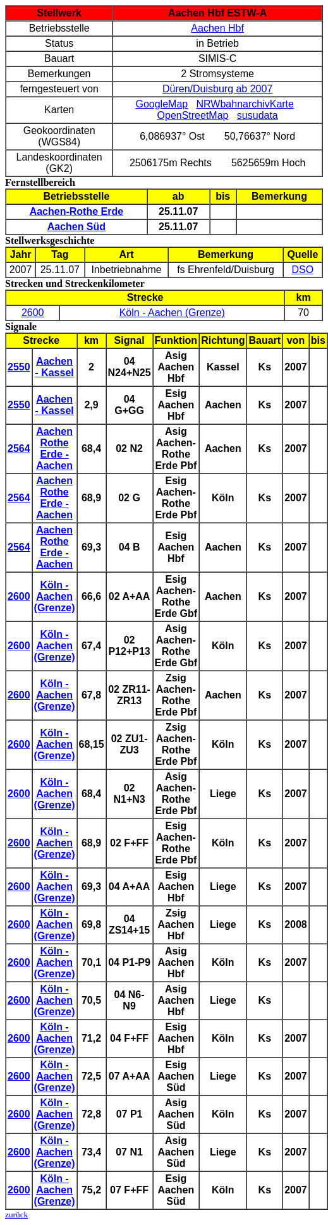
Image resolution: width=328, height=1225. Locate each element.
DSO (303, 269)
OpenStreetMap (193, 115)
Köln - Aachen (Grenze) (172, 312)
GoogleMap (161, 104)
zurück (16, 1214)
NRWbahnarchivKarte (245, 104)
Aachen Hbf (217, 28)
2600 (32, 312)
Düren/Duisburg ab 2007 (217, 88)
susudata (257, 115)
